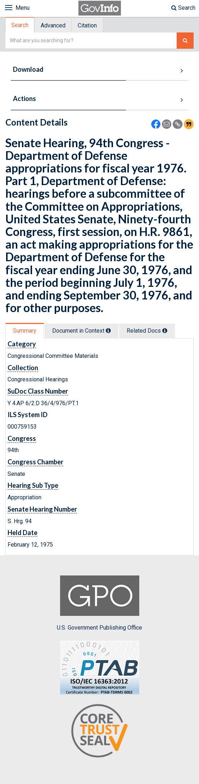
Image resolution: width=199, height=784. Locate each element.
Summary (24, 330)
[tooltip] (108, 330)
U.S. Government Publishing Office (99, 603)
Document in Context (81, 330)
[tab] (20, 25)
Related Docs (147, 330)
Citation (87, 25)
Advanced (53, 25)
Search (183, 7)
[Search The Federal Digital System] (185, 40)
